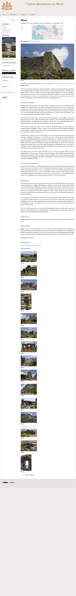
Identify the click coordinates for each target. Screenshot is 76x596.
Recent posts (13, 14)
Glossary (5, 28)
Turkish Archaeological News (44, 3)
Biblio (4, 26)
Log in (23, 475)
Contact (32, 14)
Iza (28, 23)
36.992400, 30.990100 (34, 41)
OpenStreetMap (55, 38)
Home (4, 14)
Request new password (8, 92)
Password (5, 86)
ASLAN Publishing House (7, 59)
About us (23, 14)
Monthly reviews (7, 30)
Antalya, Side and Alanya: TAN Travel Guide (62, 83)
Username (5, 80)
